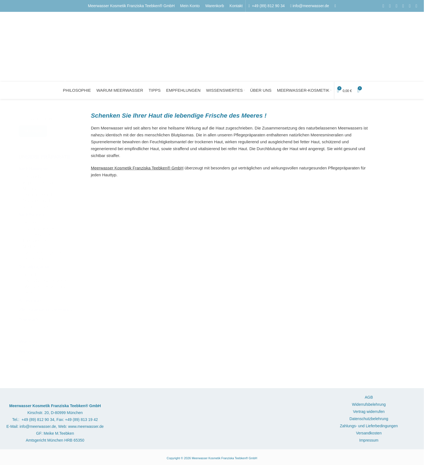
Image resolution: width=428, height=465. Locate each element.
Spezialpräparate (34, 264)
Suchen (33, 128)
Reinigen (30, 220)
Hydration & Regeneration (45, 251)
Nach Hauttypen (33, 166)
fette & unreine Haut (40, 199)
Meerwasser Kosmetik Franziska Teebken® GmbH (131, 4)
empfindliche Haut (38, 181)
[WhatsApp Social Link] (410, 5)
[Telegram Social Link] (416, 5)
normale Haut (34, 174)
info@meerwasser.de (311, 4)
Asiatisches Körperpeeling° (46, 278)
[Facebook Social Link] (383, 5)
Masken (29, 245)
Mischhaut (32, 187)
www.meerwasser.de (86, 427)
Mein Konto (29, 339)
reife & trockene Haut (41, 193)
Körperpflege (34, 257)
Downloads (29, 317)
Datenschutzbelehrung (368, 419)
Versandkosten (369, 434)
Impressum (368, 441)
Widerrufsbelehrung (369, 405)
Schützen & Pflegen (40, 233)
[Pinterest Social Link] (396, 5)
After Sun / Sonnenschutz (45, 284)
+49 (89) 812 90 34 (268, 4)
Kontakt (26, 358)
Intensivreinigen (36, 239)
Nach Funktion (32, 212)
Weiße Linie (33, 272)
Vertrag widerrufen (369, 412)
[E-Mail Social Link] (390, 5)
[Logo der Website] (210, 44)
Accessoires (30, 298)
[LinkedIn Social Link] (403, 5)
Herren (29, 291)
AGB (369, 398)
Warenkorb (29, 349)
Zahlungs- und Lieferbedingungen (369, 427)
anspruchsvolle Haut (40, 205)
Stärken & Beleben (39, 227)
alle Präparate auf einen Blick (45, 308)
